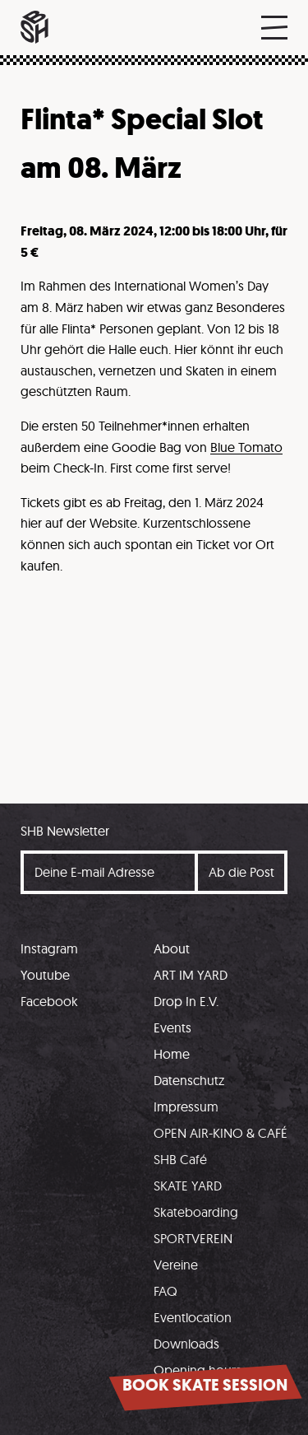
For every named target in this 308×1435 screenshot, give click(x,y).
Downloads (186, 1343)
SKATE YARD (188, 1185)
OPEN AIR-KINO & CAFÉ (220, 1133)
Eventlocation (193, 1317)
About (172, 948)
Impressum (186, 1106)
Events (172, 1027)
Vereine (176, 1264)
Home (172, 1054)
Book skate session (204, 1385)
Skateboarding (196, 1212)
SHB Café (180, 1159)
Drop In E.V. (186, 1001)
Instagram (49, 948)
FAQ (165, 1291)
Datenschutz (189, 1080)
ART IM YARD (191, 975)
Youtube (45, 975)
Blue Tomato (246, 447)
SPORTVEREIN (193, 1238)
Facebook (49, 1001)
